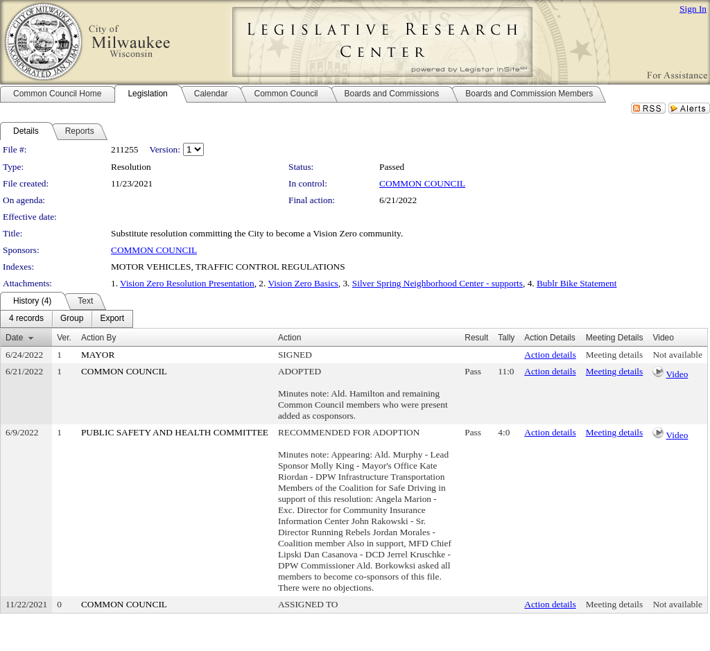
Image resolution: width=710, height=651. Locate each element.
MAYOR (97, 354)
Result (476, 337)
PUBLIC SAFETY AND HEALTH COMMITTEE (174, 432)
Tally (506, 337)
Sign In (693, 8)
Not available (677, 354)
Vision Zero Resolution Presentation (187, 283)
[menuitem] (26, 319)
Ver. (64, 337)
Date (14, 337)
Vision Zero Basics (303, 283)
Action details (549, 354)
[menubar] (66, 319)
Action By (98, 337)
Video (677, 374)
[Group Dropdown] (72, 319)
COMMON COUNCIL (422, 183)
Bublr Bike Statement (577, 283)
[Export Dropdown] (112, 319)
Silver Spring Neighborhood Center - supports (437, 283)
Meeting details (614, 354)
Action (289, 337)
